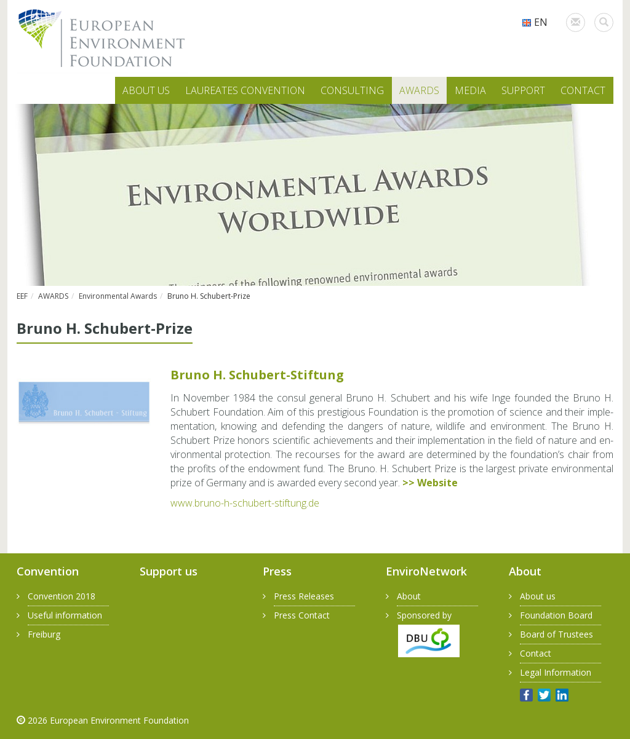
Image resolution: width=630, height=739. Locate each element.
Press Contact (302, 615)
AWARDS (419, 90)
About (409, 596)
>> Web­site (430, 482)
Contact (535, 653)
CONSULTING (352, 90)
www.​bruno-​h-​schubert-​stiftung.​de (244, 503)
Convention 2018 (61, 596)
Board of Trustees (556, 634)
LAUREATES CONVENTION (245, 90)
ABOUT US (146, 90)
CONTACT (582, 90)
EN (535, 22)
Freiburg (44, 634)
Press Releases (304, 596)
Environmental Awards (118, 296)
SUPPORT (523, 90)
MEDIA (470, 90)
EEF (22, 296)
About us (538, 596)
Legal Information (555, 672)
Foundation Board (556, 615)
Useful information (65, 615)
